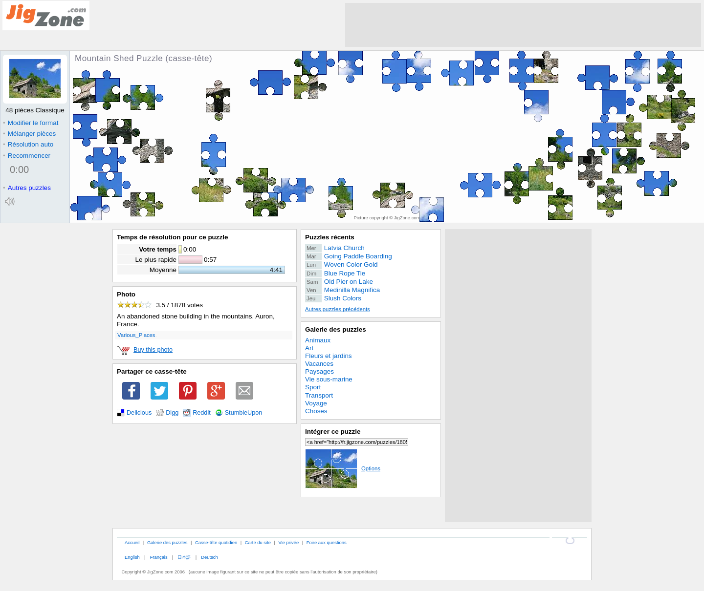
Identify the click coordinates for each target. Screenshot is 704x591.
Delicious (139, 412)
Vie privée (289, 542)
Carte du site (258, 542)
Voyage (316, 403)
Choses (316, 411)
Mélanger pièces (29, 133)
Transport (319, 395)
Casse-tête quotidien (216, 542)
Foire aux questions (327, 542)
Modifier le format (31, 123)
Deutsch (209, 557)
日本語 (184, 557)
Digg (172, 412)
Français (159, 557)
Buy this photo (153, 349)
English (132, 557)
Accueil (132, 542)
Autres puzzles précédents (337, 309)
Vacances (319, 363)
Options (342, 468)
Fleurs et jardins (328, 355)
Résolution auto (28, 144)
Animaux (317, 340)
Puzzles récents (329, 237)
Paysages (319, 371)
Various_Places (136, 335)
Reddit (202, 412)
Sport (313, 387)
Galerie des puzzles (335, 329)
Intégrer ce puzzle (333, 431)
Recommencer (26, 155)
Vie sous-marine (328, 379)
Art (309, 348)
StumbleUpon (244, 412)
